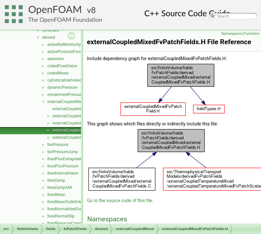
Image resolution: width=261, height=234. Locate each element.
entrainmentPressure (65, 94)
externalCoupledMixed (66, 101)
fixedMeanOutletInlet (65, 202)
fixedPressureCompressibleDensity (77, 223)
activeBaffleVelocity (64, 44)
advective (55, 59)
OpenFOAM (55, 9)
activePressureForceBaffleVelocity (76, 51)
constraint (50, 30)
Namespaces (231, 34)
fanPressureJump (62, 152)
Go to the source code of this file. (120, 200)
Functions (251, 34)
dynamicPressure (62, 87)
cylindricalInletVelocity (66, 80)
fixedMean (56, 194)
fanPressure (57, 144)
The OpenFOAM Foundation (65, 19)
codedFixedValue (62, 66)
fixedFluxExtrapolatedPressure (73, 159)
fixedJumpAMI (59, 187)
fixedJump (56, 180)
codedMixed (57, 73)
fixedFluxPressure (62, 166)
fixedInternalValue (62, 173)
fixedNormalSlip (61, 216)
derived (48, 37)
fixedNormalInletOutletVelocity (73, 209)
